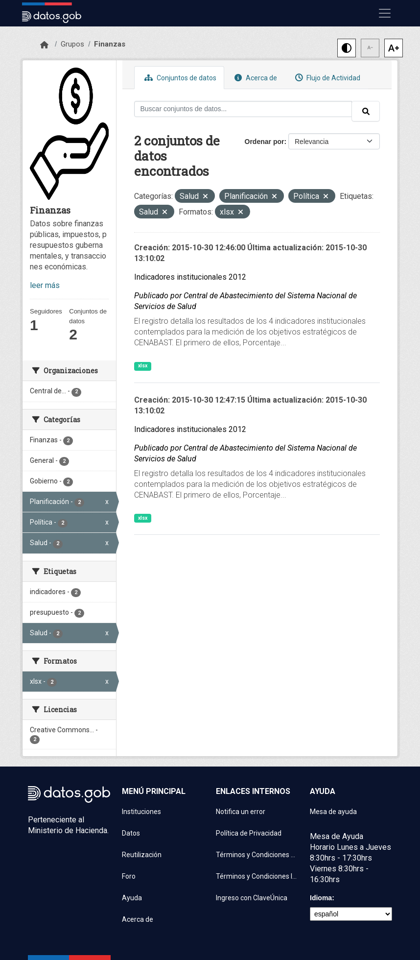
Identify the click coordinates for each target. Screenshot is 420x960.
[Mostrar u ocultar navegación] (385, 13)
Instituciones (141, 812)
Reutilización (142, 855)
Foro (129, 876)
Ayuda (132, 898)
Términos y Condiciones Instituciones (257, 876)
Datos (131, 833)
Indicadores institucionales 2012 (190, 277)
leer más (45, 285)
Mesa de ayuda (333, 812)
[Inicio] (44, 45)
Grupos (72, 44)
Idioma (321, 898)
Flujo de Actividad (326, 78)
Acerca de (254, 78)
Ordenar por (264, 141)
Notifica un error (240, 812)
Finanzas (109, 44)
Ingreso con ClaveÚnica (251, 898)
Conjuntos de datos (179, 78)
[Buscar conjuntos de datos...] (243, 109)
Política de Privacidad (248, 833)
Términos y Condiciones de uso (257, 855)
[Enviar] (365, 111)
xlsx (142, 365)
